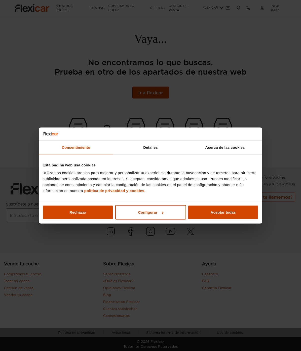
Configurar (150, 212)
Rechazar (78, 212)
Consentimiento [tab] (76, 147)
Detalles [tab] (150, 147)
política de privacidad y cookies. (115, 191)
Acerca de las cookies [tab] (225, 147)
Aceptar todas (223, 212)
